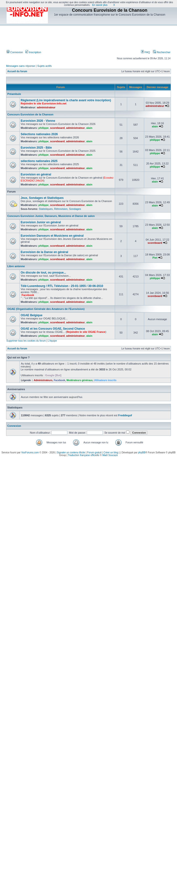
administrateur (46, 107)
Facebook (59, 380)
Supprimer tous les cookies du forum (26, 340)
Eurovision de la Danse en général (44, 252)
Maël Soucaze (110, 455)
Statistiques (46, 208)
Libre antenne (16, 266)
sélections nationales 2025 (39, 161)
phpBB (141, 452)
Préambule (14, 93)
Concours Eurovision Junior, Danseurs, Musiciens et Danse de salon (51, 215)
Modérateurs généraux (79, 380)
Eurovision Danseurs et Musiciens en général (52, 235)
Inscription (33, 52)
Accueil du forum (17, 71)
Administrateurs (43, 380)
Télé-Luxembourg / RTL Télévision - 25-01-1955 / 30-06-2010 (62, 286)
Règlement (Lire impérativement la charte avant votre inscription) (66, 100)
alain (89, 127)
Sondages (75, 208)
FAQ (145, 52)
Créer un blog (111, 452)
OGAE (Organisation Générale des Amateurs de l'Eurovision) (46, 308)
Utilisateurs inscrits (105, 380)
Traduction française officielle (83, 455)
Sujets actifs (44, 65)
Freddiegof (125, 415)
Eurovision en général (36, 174)
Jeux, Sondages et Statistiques (42, 198)
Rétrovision (61, 208)
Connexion (15, 52)
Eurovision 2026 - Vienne (38, 120)
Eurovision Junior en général (41, 222)
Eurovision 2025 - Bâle (36, 147)
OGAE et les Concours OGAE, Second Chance (53, 328)
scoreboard (57, 127)
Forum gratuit (94, 452)
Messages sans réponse (20, 65)
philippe (43, 127)
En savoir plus (99, 5)
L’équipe (52, 340)
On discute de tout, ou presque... (43, 272)
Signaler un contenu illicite (71, 452)
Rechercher (161, 52)
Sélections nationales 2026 (39, 134)
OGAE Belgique (31, 315)
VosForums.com (30, 452)
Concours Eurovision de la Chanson (30, 114)
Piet (154, 257)
